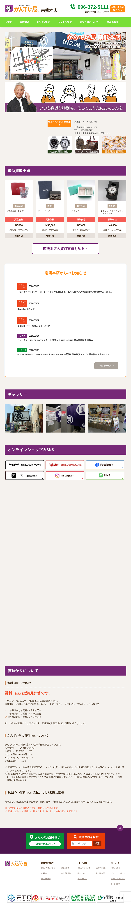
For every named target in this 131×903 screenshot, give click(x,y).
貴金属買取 (112, 22)
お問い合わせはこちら (117, 8)
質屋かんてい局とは (48, 868)
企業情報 (44, 873)
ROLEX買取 (43, 22)
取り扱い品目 (101, 873)
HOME (8, 22)
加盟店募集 (65, 868)
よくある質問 (115, 884)
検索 (97, 843)
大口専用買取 (101, 868)
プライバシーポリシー (118, 873)
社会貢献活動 (46, 879)
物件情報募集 (66, 873)
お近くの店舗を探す (118, 879)
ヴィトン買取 (65, 22)
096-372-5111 (89, 7)
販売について (82, 873)
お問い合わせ (115, 868)
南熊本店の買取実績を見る (65, 249)
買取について (82, 879)
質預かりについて (89, 22)
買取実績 (24, 22)
